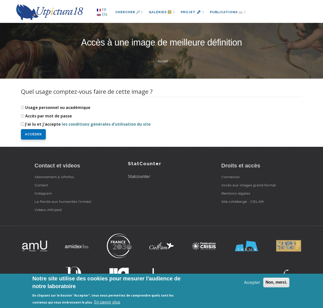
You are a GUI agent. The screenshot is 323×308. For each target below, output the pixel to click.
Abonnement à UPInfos (54, 177)
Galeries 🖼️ (162, 12)
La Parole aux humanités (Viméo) (63, 202)
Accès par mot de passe (48, 116)
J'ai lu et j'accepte (88, 124)
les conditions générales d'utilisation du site (106, 124)
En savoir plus (107, 302)
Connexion (230, 177)
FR (101, 9)
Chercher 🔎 (129, 12)
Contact (41, 185)
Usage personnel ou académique (57, 107)
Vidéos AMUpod (48, 210)
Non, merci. (276, 282)
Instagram (43, 193)
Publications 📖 (228, 12)
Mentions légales (235, 193)
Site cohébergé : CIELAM (242, 202)
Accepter (252, 282)
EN (102, 14)
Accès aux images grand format (248, 185)
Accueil (163, 61)
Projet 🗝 (192, 12)
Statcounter (139, 176)
